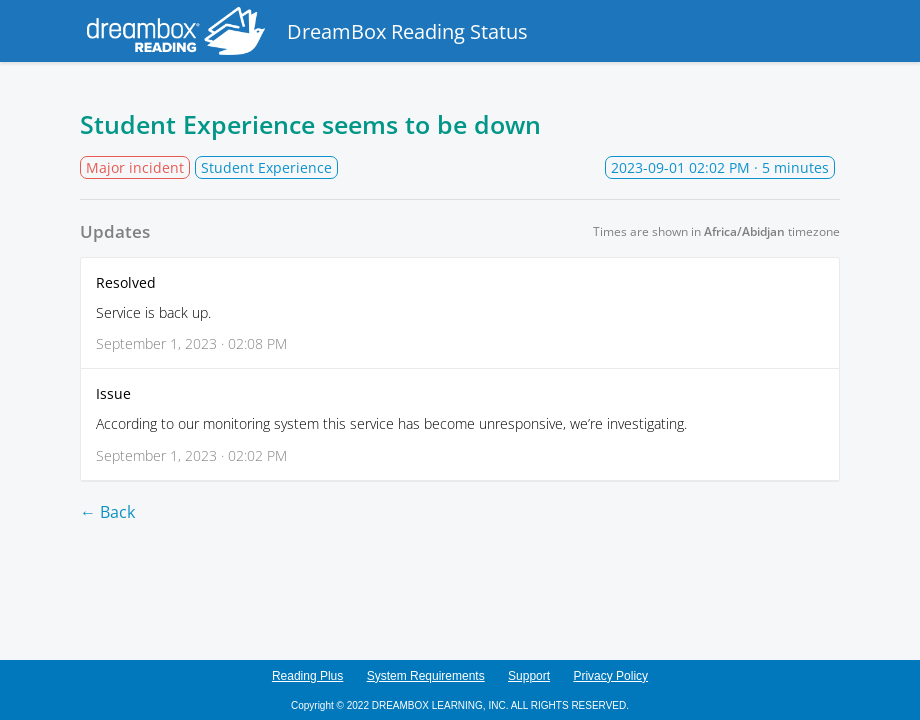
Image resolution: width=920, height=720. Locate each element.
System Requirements (426, 676)
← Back (107, 512)
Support (529, 676)
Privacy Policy (610, 676)
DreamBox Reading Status (304, 31)
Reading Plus (307, 676)
